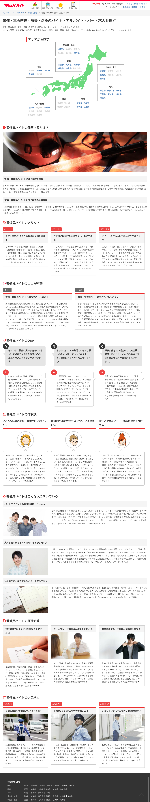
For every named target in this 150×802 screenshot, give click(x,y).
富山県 (48, 800)
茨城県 (57, 786)
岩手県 (40, 796)
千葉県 (49, 786)
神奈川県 (34, 786)
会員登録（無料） (130, 7)
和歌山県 (63, 789)
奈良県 (55, 789)
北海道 (26, 796)
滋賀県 (48, 789)
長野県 (40, 800)
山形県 (62, 796)
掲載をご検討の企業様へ (137, 4)
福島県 (70, 796)
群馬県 (71, 786)
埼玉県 (42, 786)
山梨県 (26, 800)
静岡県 (40, 793)
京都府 (40, 789)
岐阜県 (33, 793)
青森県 (33, 796)
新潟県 (33, 800)
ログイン (143, 7)
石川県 (55, 800)
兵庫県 (33, 789)
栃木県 (64, 786)
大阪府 (26, 789)
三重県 (48, 793)
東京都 (26, 786)
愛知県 (26, 793)
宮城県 (48, 796)
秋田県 (55, 796)
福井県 (62, 800)
